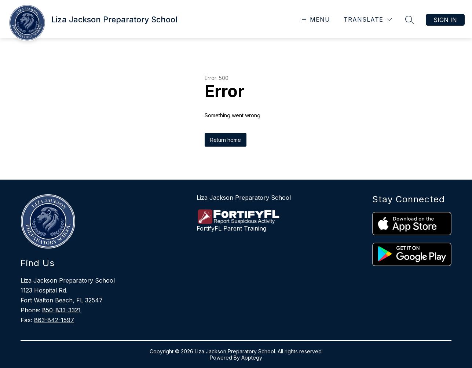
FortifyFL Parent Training (231, 228)
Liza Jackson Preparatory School (244, 197)
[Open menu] (315, 19)
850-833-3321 (61, 310)
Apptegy (251, 357)
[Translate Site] (368, 19)
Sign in (445, 19)
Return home (225, 140)
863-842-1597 (54, 320)
